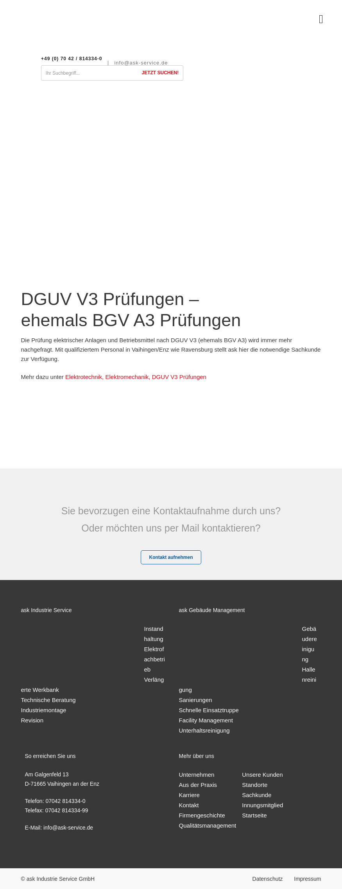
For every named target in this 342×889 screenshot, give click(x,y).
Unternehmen (197, 774)
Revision (32, 720)
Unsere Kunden (262, 774)
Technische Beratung (48, 700)
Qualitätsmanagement (207, 825)
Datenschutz (267, 879)
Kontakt (189, 805)
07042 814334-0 (65, 801)
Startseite (254, 815)
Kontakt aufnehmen (171, 557)
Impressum (307, 879)
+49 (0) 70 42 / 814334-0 (71, 58)
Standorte (254, 784)
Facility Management (206, 720)
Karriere (189, 795)
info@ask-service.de (141, 63)
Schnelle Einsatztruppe (209, 710)
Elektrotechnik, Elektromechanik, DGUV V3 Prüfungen (135, 377)
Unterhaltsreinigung (204, 730)
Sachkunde (256, 795)
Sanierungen (195, 700)
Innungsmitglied (262, 805)
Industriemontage (43, 710)
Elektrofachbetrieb (154, 659)
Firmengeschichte (202, 815)
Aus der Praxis (198, 784)
